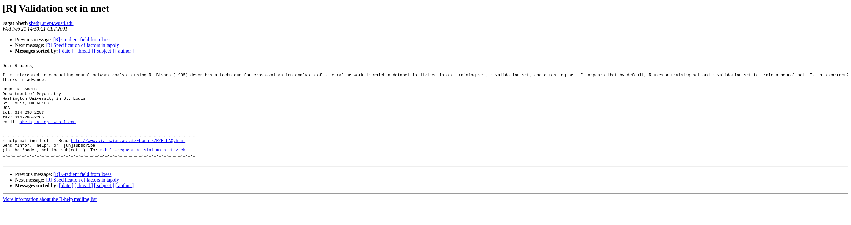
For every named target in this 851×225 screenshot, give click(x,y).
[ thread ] (83, 50)
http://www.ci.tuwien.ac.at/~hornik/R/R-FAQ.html (128, 156)
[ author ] (124, 50)
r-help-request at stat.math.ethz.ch (142, 167)
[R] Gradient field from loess (82, 39)
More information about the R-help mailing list (50, 219)
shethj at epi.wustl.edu (51, 23)
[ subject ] (104, 50)
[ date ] (66, 50)
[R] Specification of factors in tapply (82, 45)
